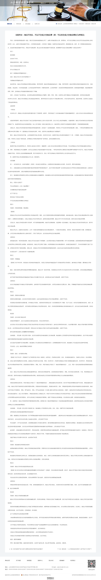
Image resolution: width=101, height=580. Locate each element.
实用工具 (37, 24)
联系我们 (93, 3)
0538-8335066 (13, 569)
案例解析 (85, 3)
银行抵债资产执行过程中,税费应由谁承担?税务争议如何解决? (28, 549)
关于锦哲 (51, 3)
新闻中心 (68, 3)
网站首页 (43, 3)
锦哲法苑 (9, 23)
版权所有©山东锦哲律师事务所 (13, 575)
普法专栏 (76, 3)
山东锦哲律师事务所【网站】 (70, 23)
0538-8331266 (31, 569)
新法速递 (27, 24)
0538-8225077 (49, 569)
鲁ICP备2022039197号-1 (45, 575)
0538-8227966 (58, 569)
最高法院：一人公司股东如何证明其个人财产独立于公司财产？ (77, 549)
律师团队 (60, 3)
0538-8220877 (22, 569)
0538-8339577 (40, 569)
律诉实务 (18, 24)
